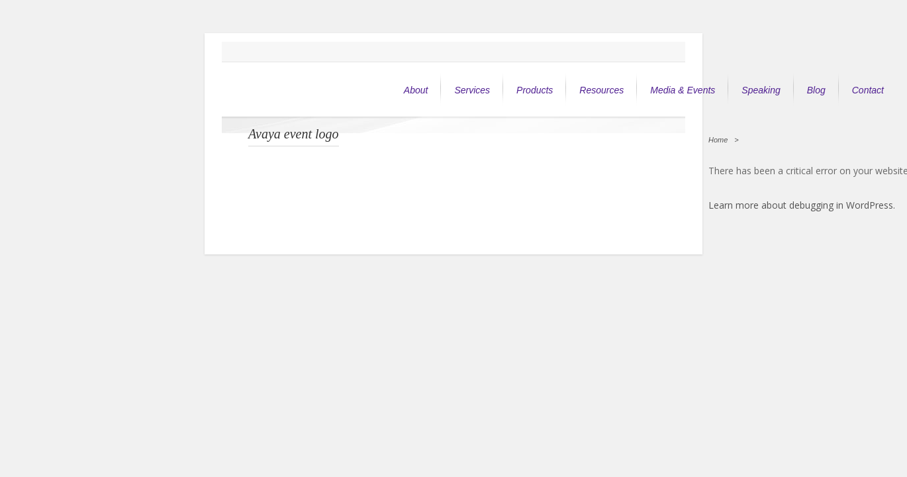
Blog (816, 90)
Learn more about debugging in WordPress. (801, 205)
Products (534, 90)
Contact (868, 90)
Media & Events (682, 90)
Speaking (760, 90)
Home (718, 140)
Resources (601, 90)
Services (472, 90)
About (416, 90)
